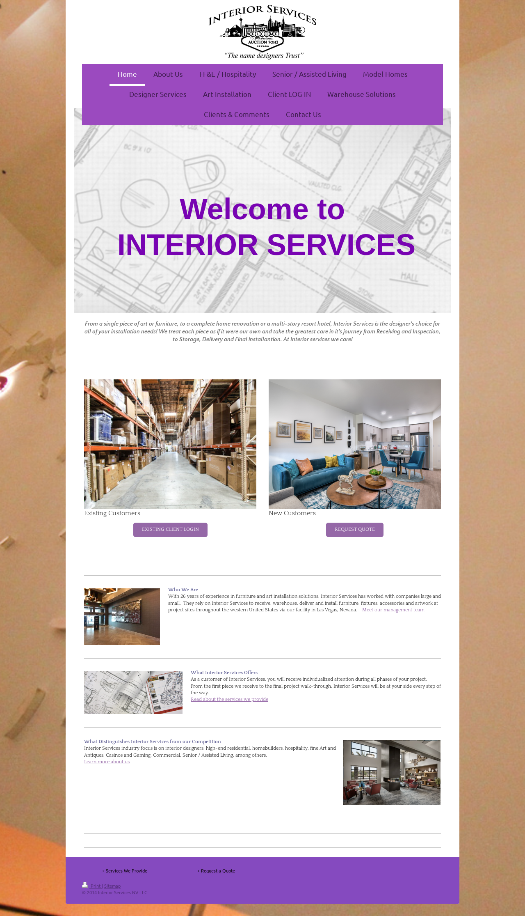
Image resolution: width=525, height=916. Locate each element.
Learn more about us (107, 761)
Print (92, 885)
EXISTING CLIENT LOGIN (170, 529)
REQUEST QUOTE (355, 529)
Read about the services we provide (229, 699)
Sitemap (112, 885)
